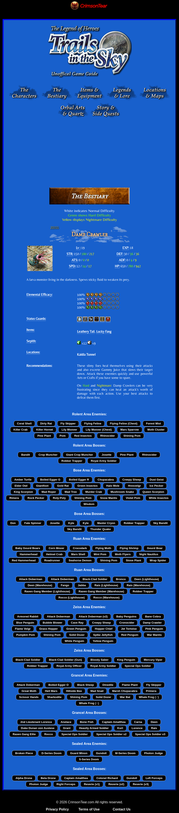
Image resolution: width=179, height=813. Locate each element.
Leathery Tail (86, 332)
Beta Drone (48, 778)
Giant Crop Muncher (79, 454)
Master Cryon (106, 523)
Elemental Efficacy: (39, 295)
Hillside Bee (74, 691)
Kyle (71, 523)
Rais (154, 728)
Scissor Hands (29, 697)
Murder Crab (93, 491)
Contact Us (121, 809)
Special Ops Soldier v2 (111, 734)
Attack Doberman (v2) (93, 616)
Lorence (137, 728)
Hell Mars (51, 691)
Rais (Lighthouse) (106, 585)
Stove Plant (133, 560)
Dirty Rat (46, 423)
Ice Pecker (156, 485)
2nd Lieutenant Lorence (36, 722)
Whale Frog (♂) (149, 697)
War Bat (125, 697)
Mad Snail (97, 691)
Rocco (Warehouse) (106, 597)
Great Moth (29, 691)
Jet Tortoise (129, 628)
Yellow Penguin (103, 641)
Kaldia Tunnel (86, 354)
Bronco (121, 579)
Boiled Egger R (79, 479)
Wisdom (89, 504)
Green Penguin (76, 628)
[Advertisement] (89, 151)
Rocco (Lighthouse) (71, 597)
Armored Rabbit (27, 616)
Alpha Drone (23, 778)
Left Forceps (154, 778)
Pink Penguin (154, 628)
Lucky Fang (103, 332)
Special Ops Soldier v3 (150, 734)
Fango (65, 585)
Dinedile (107, 684)
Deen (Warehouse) (40, 585)
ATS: (75, 260)
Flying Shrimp (129, 548)
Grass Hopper (48, 628)
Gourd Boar (155, 548)
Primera (151, 691)
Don (13, 523)
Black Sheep (85, 684)
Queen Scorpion (153, 491)
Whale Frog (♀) (89, 703)
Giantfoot (42, 485)
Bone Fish (87, 722)
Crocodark (80, 548)
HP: (117, 266)
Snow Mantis (108, 498)
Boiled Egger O (58, 684)
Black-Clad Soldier (95, 579)
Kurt (120, 728)
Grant (67, 728)
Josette (106, 454)
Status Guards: (36, 319)
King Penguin (126, 659)
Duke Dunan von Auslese (37, 728)
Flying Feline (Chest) (123, 423)
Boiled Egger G (50, 479)
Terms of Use (89, 809)
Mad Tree (71, 491)
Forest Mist (153, 423)
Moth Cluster (155, 429)
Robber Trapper (71, 460)
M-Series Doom (125, 753)
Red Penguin (129, 634)
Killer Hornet (44, 429)
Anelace (66, 722)
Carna (138, 722)
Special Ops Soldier (138, 665)
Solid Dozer (77, 634)
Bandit (25, 454)
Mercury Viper (153, 659)
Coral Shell (24, 423)
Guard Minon (78, 753)
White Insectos (159, 498)
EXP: (125, 248)
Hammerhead (28, 554)
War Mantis (154, 634)
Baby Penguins (126, 616)
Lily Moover (69, 429)
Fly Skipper (68, 423)
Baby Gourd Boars (27, 548)
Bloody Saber (100, 659)
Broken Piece (24, 753)
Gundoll (101, 753)
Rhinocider (107, 435)
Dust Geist (157, 479)
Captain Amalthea (114, 722)
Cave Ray (77, 622)
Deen (154, 722)
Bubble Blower (52, 622)
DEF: (120, 254)
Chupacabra (106, 479)
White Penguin (74, 641)
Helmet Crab (54, 554)
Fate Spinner (32, 523)
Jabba (82, 585)
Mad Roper (49, 491)
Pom (63, 435)
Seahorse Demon (80, 560)
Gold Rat (63, 485)
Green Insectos (87, 485)
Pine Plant (44, 435)
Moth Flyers (122, 554)
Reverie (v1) (92, 784)
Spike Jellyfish (103, 634)
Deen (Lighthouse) (146, 579)
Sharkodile (54, 697)
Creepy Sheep (131, 479)
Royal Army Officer (69, 665)
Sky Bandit (160, 523)
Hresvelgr (134, 485)
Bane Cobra (153, 616)
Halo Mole (112, 485)
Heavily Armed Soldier (94, 728)
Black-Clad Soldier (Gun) (65, 659)
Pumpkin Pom (25, 634)
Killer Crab (21, 429)
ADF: (122, 260)
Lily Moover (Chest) (99, 429)
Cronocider (126, 622)
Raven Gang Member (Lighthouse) (47, 591)
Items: (30, 330)
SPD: (72, 266)
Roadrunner (52, 560)
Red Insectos (83, 435)
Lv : (78, 248)
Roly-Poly (59, 498)
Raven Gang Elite (24, 734)
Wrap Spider (158, 560)
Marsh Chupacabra (124, 691)
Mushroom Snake (122, 491)
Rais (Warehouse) (138, 585)
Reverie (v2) (116, 784)
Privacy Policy (57, 809)
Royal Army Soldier (104, 460)
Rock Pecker (35, 498)
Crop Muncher (47, 454)
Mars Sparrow (129, 429)
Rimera (14, 498)
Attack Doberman (30, 579)
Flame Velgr (23, 628)
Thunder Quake (100, 529)
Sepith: (31, 341)
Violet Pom (133, 498)
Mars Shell (78, 554)
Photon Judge (153, 753)
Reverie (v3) (141, 784)
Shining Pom (132, 435)
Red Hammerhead (24, 560)
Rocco (48, 734)
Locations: (33, 352)
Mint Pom (100, 554)
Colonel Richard (107, 778)
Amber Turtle (23, 479)
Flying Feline (92, 423)
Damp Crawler (152, 622)
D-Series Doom (51, 753)
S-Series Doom (89, 759)
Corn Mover (56, 548)
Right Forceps (66, 784)
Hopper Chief (103, 628)
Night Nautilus (148, 554)
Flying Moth (103, 548)
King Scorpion (23, 491)
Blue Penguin (25, 622)
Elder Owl (21, 485)
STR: (69, 254)
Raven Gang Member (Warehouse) (101, 591)
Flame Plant (130, 684)
